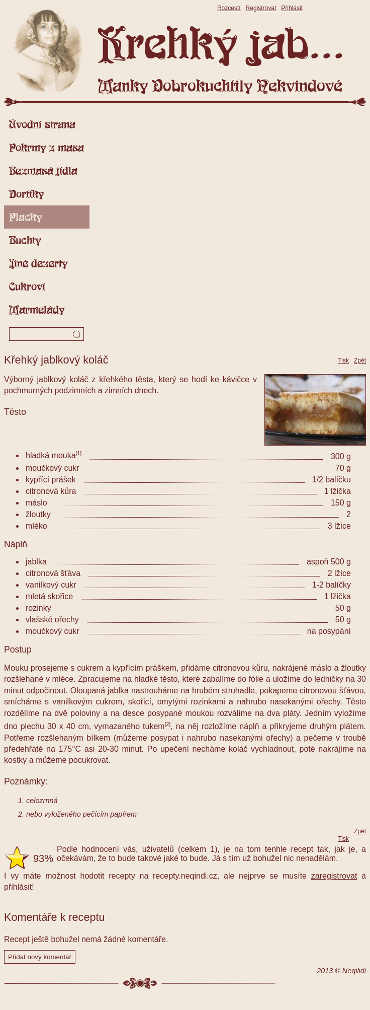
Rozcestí (229, 8)
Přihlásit (292, 8)
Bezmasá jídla (43, 171)
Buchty (25, 240)
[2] (168, 724)
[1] (79, 453)
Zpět (360, 360)
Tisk (343, 360)
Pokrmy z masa (46, 147)
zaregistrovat (334, 876)
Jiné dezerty (38, 263)
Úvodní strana (42, 124)
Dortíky (26, 194)
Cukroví (27, 286)
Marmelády (36, 310)
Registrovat (261, 8)
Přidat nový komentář (39, 957)
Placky (25, 217)
